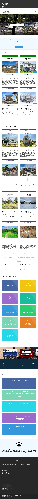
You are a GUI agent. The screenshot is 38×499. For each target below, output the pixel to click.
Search (26, 24)
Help (30, 9)
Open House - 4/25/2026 (28, 74)
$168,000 (35, 207)
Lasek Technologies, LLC (10, 496)
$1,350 (35, 145)
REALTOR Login (34, 9)
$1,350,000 (16, 237)
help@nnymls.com (6, 489)
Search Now (19, 46)
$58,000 (35, 237)
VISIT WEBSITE (20, 384)
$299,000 (16, 145)
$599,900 (16, 207)
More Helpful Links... (5, 477)
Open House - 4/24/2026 (10, 74)
